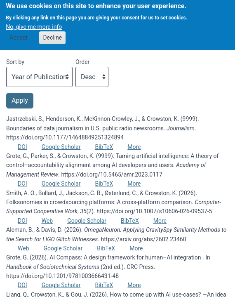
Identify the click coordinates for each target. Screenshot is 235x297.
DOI (22, 147)
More (134, 147)
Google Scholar (61, 147)
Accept (18, 33)
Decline (52, 33)
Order (82, 62)
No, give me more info (34, 22)
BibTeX (104, 147)
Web (47, 220)
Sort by (15, 62)
